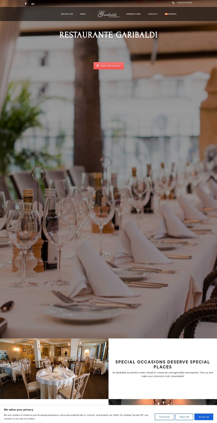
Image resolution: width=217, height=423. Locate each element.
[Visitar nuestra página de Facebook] (26, 4)
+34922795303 (184, 2)
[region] (108, 414)
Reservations (133, 14)
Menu (83, 14)
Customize (164, 416)
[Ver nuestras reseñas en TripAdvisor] (33, 4)
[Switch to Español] (171, 14)
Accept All (204, 416)
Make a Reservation (109, 65)
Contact (152, 14)
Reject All (184, 416)
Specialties (67, 14)
